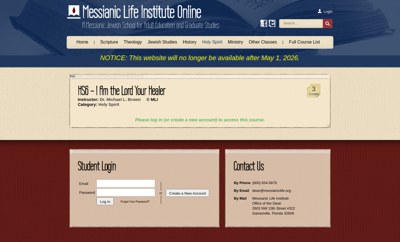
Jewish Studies (162, 42)
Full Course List (304, 42)
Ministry (235, 42)
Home (82, 42)
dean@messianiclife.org (271, 190)
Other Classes (263, 42)
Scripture (109, 42)
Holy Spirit (212, 42)
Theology (133, 42)
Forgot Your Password (134, 201)
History (190, 42)
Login (324, 11)
